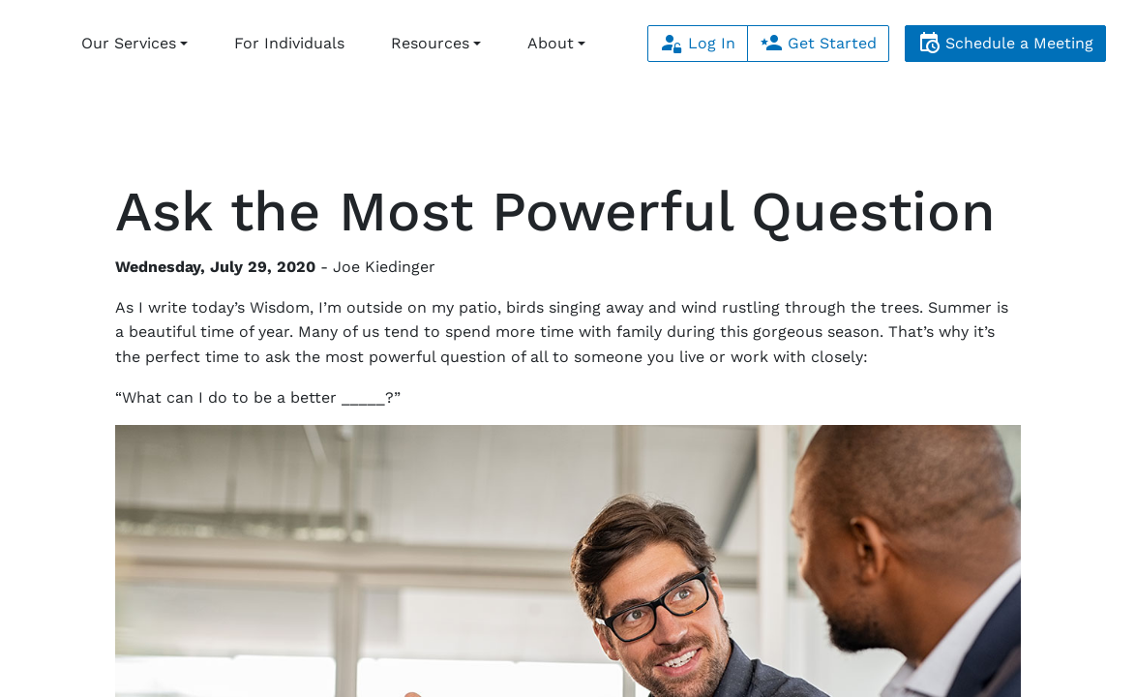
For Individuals (289, 43)
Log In (697, 43)
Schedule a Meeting (1005, 43)
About (550, 43)
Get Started (818, 43)
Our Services (128, 43)
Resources (430, 43)
